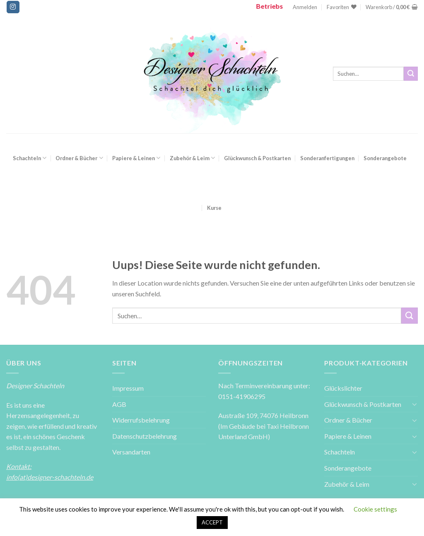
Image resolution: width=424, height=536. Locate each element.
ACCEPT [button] (212, 522)
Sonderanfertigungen (327, 158)
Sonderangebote (385, 158)
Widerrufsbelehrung (141, 420)
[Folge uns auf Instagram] (13, 7)
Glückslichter (343, 388)
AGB (119, 404)
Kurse (214, 207)
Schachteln (29, 158)
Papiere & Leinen (136, 158)
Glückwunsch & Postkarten (257, 158)
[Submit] (411, 74)
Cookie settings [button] (375, 509)
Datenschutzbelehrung (144, 436)
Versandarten (131, 452)
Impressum (128, 388)
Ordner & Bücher (79, 158)
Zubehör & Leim (192, 158)
